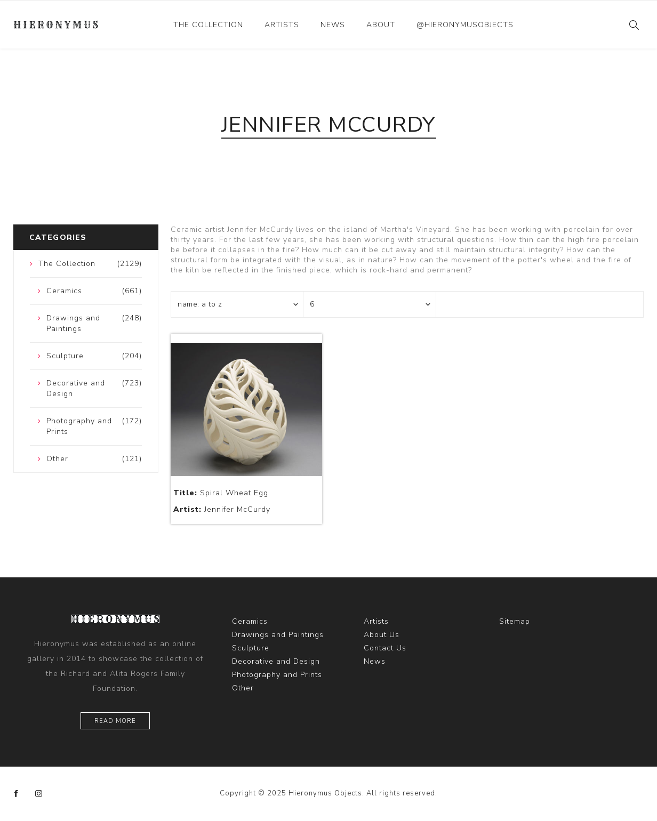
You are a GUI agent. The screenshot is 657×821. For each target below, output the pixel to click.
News (333, 25)
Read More (115, 721)
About (380, 25)
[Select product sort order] (237, 304)
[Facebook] (16, 793)
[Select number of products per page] (369, 304)
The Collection (208, 25)
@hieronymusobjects (465, 25)
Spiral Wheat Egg (220, 493)
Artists (282, 25)
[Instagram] (38, 793)
